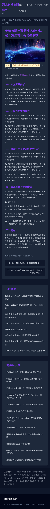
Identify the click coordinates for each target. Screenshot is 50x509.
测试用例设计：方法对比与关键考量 (20, 427)
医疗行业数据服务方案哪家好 (18, 444)
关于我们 (38, 5)
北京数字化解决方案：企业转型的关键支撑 (23, 460)
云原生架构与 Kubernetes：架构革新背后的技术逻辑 (24, 419)
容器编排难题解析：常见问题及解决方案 (22, 335)
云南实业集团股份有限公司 (29, 481)
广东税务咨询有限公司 (23, 472)
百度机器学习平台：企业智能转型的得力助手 (24, 404)
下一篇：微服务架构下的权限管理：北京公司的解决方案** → (25, 271)
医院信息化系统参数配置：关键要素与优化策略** (24, 435)
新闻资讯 (22, 11)
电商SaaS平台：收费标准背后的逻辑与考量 (24, 372)
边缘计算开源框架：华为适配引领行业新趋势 (24, 323)
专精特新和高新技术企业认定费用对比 (26, 65)
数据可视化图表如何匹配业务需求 (20, 411)
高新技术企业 (25, 75)
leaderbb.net (14, 478)
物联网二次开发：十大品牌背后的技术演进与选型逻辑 (24, 451)
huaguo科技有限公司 (22, 475)
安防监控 (35, 475)
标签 (46, 5)
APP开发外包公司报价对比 (16, 329)
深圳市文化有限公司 (29, 478)
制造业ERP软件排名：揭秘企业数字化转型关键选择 (24, 380)
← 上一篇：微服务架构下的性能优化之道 (22, 263)
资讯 (10, 20)
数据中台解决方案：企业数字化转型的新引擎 (24, 388)
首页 (21, 5)
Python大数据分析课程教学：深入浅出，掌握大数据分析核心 (24, 396)
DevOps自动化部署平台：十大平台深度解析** (25, 350)
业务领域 (28, 5)
